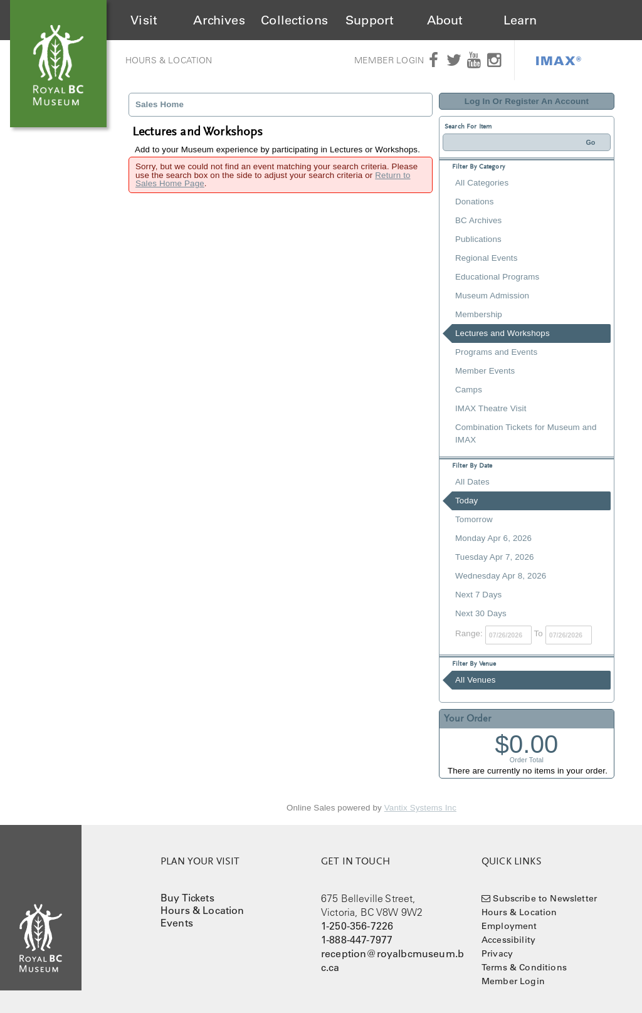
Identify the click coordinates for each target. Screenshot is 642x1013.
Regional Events (486, 258)
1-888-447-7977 (356, 939)
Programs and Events (496, 352)
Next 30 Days (481, 613)
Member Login (389, 60)
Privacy (497, 953)
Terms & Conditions (524, 967)
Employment (509, 926)
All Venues (475, 680)
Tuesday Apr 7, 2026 (494, 557)
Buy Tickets (187, 897)
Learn (520, 20)
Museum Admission (492, 295)
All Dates (472, 481)
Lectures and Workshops (502, 333)
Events (176, 922)
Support (369, 20)
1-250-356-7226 (357, 926)
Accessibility (508, 939)
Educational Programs (497, 276)
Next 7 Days (478, 594)
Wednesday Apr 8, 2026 (500, 575)
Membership (478, 314)
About (445, 20)
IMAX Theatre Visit (491, 408)
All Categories (481, 182)
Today (466, 500)
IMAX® (558, 60)
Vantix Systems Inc (420, 807)
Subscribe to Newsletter (545, 898)
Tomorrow (474, 519)
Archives (219, 20)
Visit (143, 20)
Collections (294, 20)
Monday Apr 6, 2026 (493, 538)
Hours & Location (169, 60)
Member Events (485, 370)
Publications (478, 239)
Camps (468, 389)
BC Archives (478, 220)
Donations (474, 201)
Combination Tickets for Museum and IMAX (525, 433)
